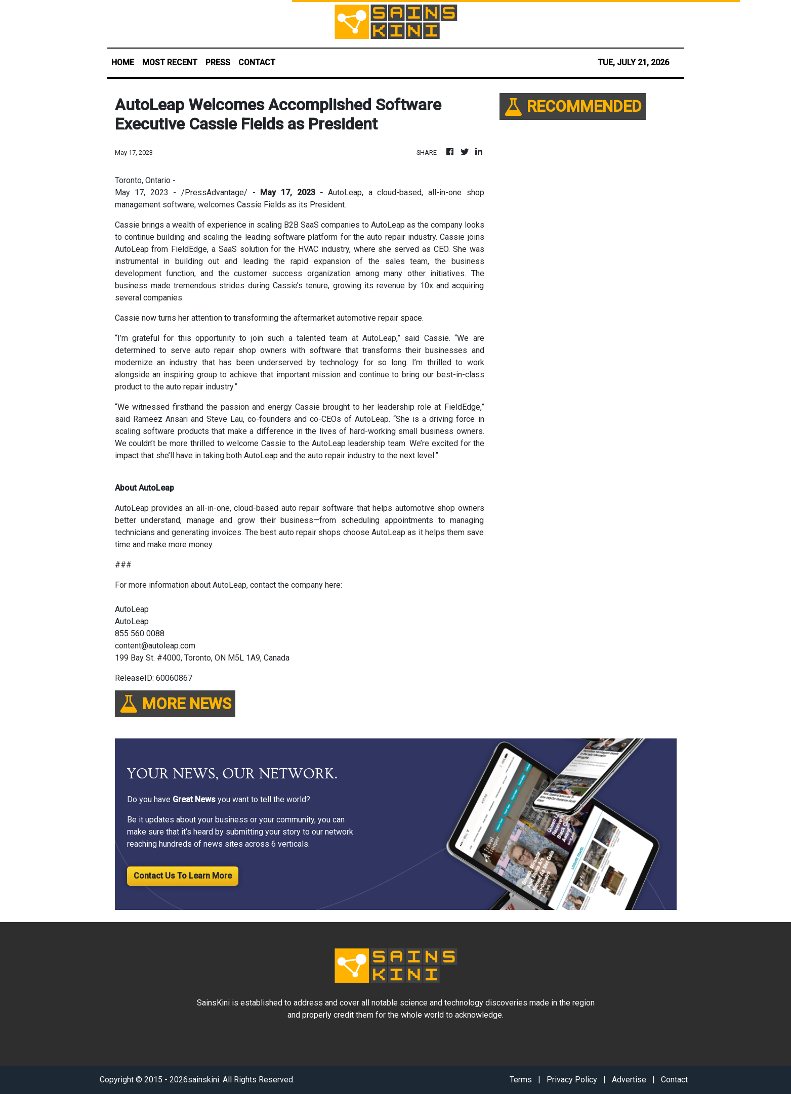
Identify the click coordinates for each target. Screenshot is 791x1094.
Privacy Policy (572, 1079)
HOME (122, 62)
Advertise (629, 1079)
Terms (521, 1079)
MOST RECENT (169, 62)
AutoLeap (345, 192)
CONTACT (256, 62)
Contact (674, 1079)
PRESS (217, 62)
